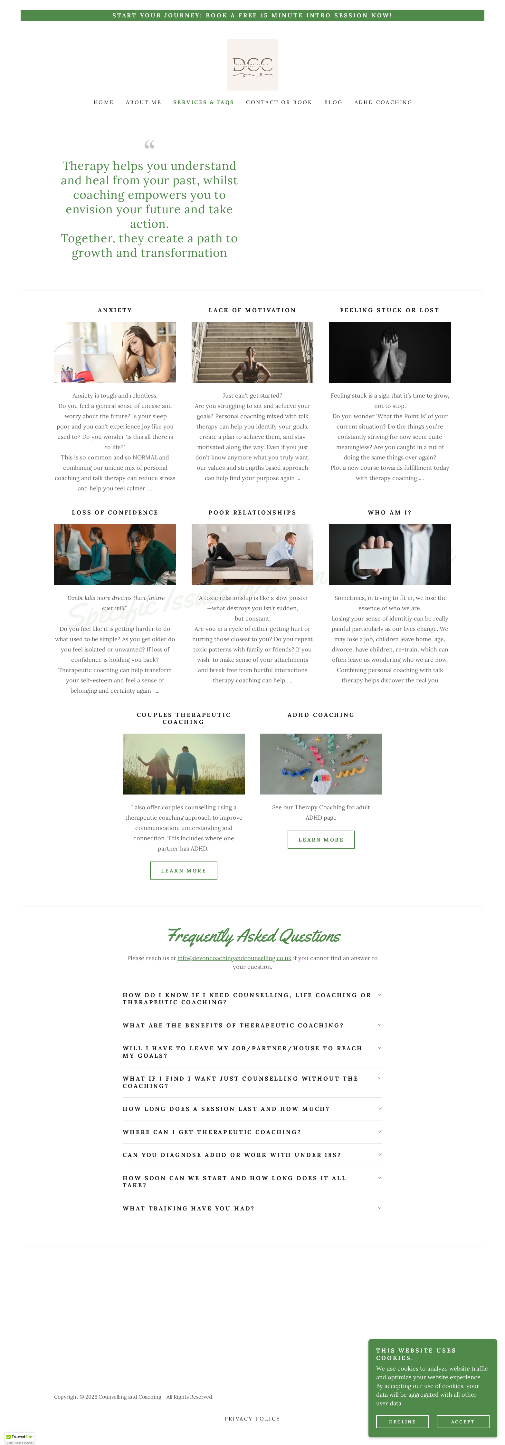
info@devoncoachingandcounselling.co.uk (234, 958)
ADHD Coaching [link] (384, 102)
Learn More (183, 870)
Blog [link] (333, 102)
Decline (402, 1422)
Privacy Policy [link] (252, 1418)
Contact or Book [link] (279, 102)
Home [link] (104, 102)
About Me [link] (144, 102)
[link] (252, 64)
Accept (463, 1422)
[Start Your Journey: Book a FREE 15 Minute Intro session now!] (252, 15)
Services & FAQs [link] (203, 102)
